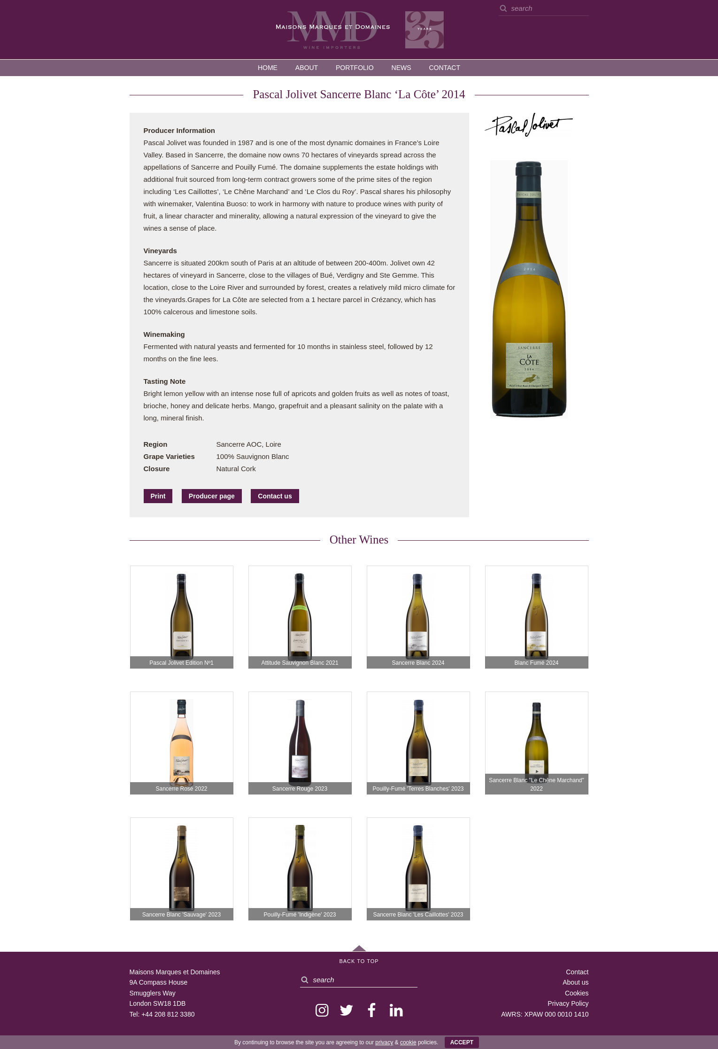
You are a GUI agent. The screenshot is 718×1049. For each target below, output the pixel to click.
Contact (444, 67)
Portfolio (355, 67)
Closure (157, 469)
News (401, 67)
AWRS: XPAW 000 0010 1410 (544, 1014)
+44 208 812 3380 (167, 1014)
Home (268, 67)
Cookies (577, 993)
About (306, 67)
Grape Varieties (169, 456)
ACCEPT (461, 1042)
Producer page (212, 496)
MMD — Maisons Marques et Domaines (359, 29)
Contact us (275, 496)
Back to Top (358, 961)
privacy (384, 1042)
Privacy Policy (568, 1003)
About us (575, 982)
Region (156, 444)
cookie (408, 1042)
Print (158, 496)
